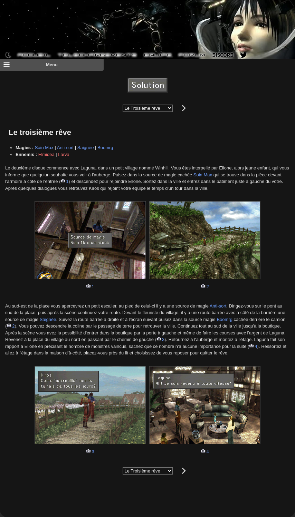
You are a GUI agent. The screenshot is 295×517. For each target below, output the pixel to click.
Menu (30, 64)
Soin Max (44, 147)
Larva (63, 154)
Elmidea (46, 154)
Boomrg (105, 147)
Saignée (85, 147)
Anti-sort (65, 147)
